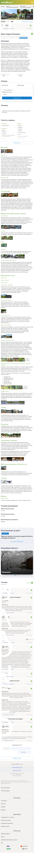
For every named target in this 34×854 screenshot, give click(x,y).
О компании (4, 800)
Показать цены (17, 98)
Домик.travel (7, 2)
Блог (2, 842)
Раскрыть (5, 533)
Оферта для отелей (5, 820)
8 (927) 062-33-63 (17, 770)
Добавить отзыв (17, 758)
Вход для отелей (5, 826)
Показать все (17, 142)
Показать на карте (23, 37)
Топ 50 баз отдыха (5, 790)
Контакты (3, 803)
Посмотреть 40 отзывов (27, 21)
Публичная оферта (5, 833)
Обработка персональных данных (9, 839)
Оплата (3, 836)
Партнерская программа (7, 823)
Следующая (23, 752)
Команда (3, 806)
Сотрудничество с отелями (7, 817)
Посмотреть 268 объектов (17, 541)
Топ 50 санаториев (5, 787)
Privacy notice (30, 639)
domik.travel (17, 764)
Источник (29, 28)
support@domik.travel (17, 767)
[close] (33, 639)
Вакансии (3, 809)
